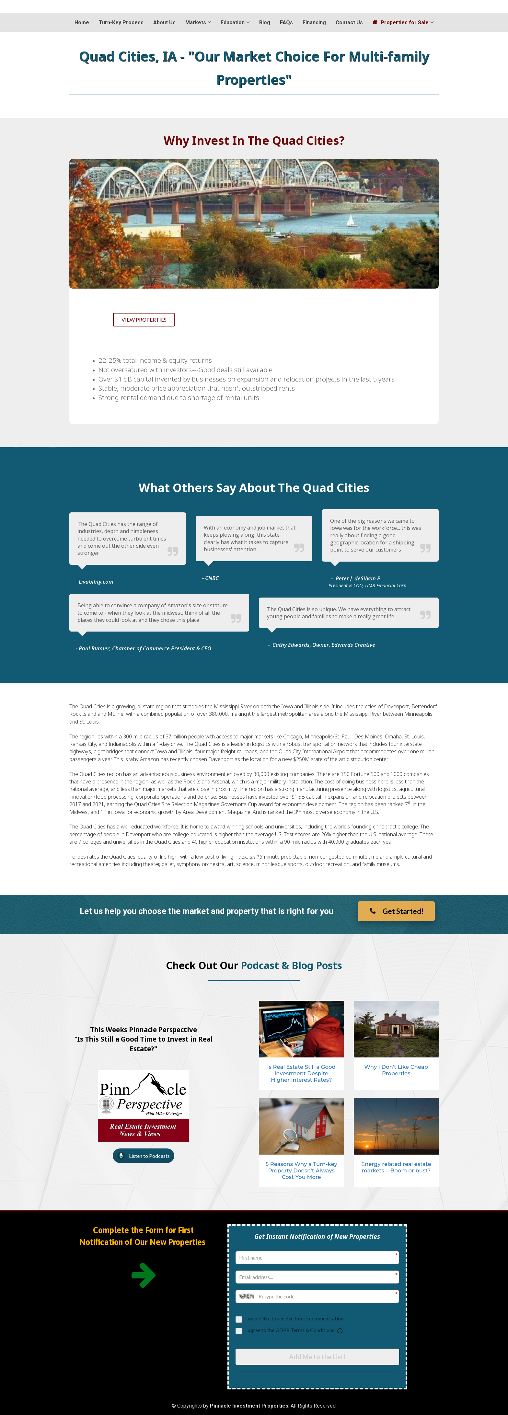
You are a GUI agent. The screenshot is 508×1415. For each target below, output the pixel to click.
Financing (314, 22)
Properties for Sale (401, 22)
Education (233, 22)
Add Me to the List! (317, 1356)
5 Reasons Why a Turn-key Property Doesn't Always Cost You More (301, 1170)
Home (82, 22)
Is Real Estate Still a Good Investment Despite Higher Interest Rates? (301, 1073)
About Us (164, 22)
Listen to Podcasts (143, 1155)
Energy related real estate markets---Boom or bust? (396, 1167)
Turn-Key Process (121, 22)
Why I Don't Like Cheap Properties (396, 1070)
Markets (195, 22)
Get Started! (396, 911)
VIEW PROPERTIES (144, 319)
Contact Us (349, 22)
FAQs (286, 22)
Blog (264, 22)
